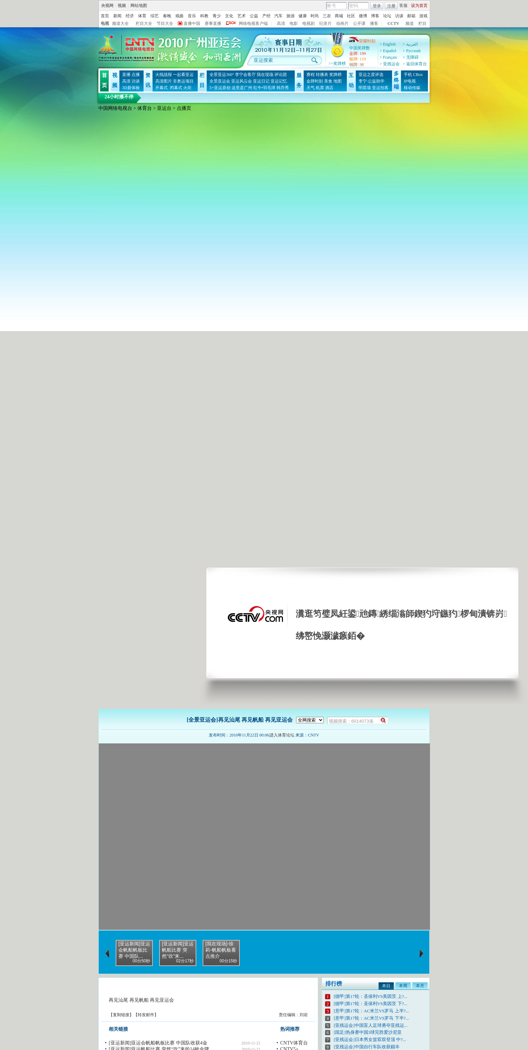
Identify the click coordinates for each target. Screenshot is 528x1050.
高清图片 (163, 81)
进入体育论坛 (282, 735)
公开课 (359, 23)
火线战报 (163, 74)
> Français (388, 57)
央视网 (107, 5)
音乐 (192, 15)
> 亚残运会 (390, 63)
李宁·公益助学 (371, 81)
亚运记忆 (279, 81)
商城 (339, 15)
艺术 (241, 15)
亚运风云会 (241, 81)
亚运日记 (261, 81)
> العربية (410, 44)
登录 (377, 5)
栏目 (422, 23)
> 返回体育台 (415, 63)
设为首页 (419, 5)
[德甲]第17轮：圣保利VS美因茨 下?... (370, 1003)
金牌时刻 (314, 81)
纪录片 (325, 23)
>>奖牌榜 (337, 63)
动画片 (342, 23)
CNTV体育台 (294, 1043)
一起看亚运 (183, 74)
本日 (386, 985)
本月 (420, 985)
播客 (374, 23)
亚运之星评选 (371, 74)
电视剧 (308, 23)
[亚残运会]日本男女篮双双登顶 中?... (370, 1039)
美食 (328, 81)
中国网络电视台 (115, 108)
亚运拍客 (380, 87)
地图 (337, 81)
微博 (363, 15)
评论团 (280, 74)
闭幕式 (175, 87)
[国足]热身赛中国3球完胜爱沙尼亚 (368, 1032)
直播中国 (192, 23)
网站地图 (138, 5)
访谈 (399, 15)
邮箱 (411, 15)
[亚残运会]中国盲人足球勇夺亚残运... (370, 1025)
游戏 (423, 15)
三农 (327, 15)
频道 (409, 23)
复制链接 (121, 1014)
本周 (403, 985)
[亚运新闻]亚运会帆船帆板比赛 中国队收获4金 (158, 1043)
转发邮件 (146, 1014)
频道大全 (120, 23)
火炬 (187, 87)
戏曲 (179, 15)
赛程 (310, 74)
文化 (229, 15)
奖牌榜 (335, 74)
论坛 (387, 15)
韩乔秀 (282, 87)
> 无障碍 (411, 57)
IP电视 (410, 81)
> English (387, 44)
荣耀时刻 (362, 41)
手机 (408, 74)
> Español (388, 50)
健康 (303, 15)
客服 (403, 5)
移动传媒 (412, 87)
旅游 (290, 15)
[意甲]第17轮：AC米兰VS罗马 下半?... (371, 1018)
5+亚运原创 (220, 87)
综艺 (154, 15)
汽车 (278, 15)
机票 (320, 87)
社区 (351, 15)
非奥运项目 (183, 81)
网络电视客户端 (253, 23)
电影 (294, 23)
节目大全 (165, 23)
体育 (142, 15)
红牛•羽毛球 (264, 87)
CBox (418, 74)
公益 (254, 15)
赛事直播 (213, 23)
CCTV (393, 23)
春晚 (167, 15)
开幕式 (161, 87)
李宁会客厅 (245, 74)
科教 (204, 15)
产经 (266, 15)
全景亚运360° (221, 74)
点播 (135, 74)
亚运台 (164, 108)
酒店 (329, 87)
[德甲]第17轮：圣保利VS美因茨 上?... (370, 996)
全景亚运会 (219, 81)
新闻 (117, 15)
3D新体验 (131, 87)
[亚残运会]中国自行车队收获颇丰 (367, 1046)
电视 (105, 23)
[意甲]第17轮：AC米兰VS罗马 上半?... (371, 1010)
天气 (310, 87)
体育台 (144, 108)
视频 (122, 5)
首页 (105, 15)
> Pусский (412, 50)
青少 (217, 15)
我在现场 (265, 74)
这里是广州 (242, 87)
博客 (375, 15)
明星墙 (365, 87)
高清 (281, 23)
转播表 (322, 74)
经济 (130, 15)
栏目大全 (144, 23)
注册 (391, 5)
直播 (126, 74)
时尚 (315, 15)
